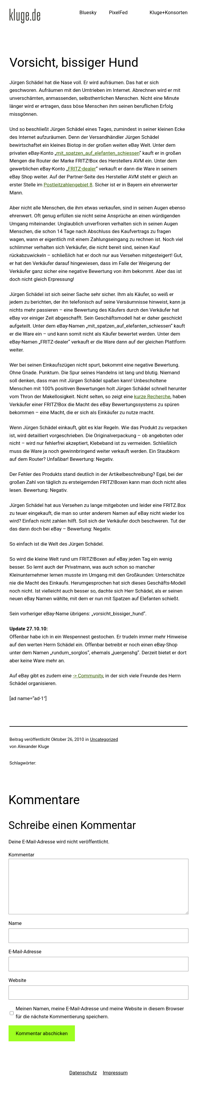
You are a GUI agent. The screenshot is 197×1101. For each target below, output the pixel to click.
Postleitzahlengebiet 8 (68, 185)
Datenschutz (83, 1073)
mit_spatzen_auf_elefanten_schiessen (97, 153)
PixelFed (118, 12)
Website (17, 980)
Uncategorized (104, 739)
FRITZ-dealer (82, 169)
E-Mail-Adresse (25, 951)
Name (15, 923)
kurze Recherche (152, 396)
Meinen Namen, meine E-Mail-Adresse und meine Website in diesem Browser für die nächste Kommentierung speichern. (100, 1012)
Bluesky (87, 12)
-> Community (88, 676)
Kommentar (22, 855)
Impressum (115, 1073)
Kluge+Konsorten (169, 12)
